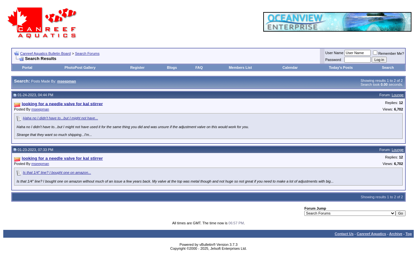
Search (388, 67)
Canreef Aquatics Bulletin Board (45, 53)
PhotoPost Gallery (80, 67)
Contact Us (344, 234)
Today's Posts (340, 67)
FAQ (199, 67)
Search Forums (87, 53)
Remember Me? (388, 53)
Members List (240, 67)
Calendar (290, 67)
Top (409, 234)
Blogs (172, 67)
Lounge (398, 95)
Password (333, 60)
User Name (334, 53)
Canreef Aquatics (371, 234)
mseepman (40, 109)
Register (137, 67)
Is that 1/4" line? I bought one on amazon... (57, 172)
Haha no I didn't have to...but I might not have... (60, 118)
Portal (27, 67)
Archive (395, 234)
